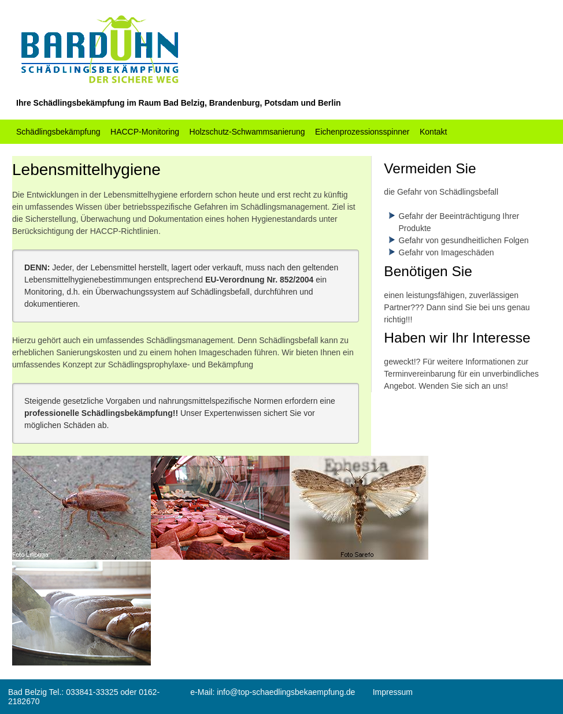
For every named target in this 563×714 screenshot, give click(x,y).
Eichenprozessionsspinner (362, 131)
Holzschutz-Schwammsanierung (247, 131)
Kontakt (433, 131)
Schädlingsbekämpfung (58, 131)
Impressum (393, 692)
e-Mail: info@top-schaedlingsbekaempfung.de (272, 692)
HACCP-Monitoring (144, 131)
